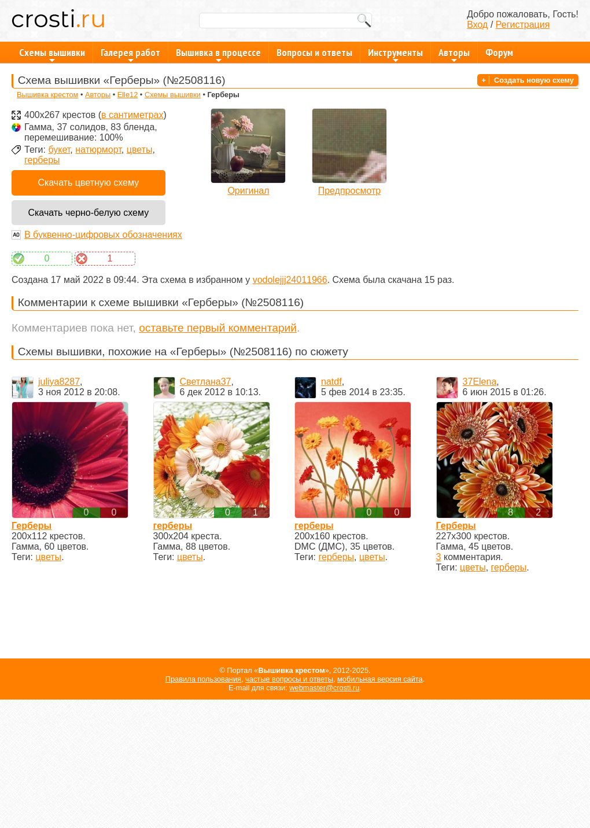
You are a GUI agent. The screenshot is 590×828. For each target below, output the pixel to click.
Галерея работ (130, 54)
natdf (331, 382)
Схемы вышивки (52, 54)
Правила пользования (203, 679)
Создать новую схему (534, 80)
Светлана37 (205, 382)
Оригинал (248, 191)
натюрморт (98, 149)
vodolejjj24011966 (290, 280)
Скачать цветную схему (88, 182)
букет (59, 149)
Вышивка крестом (47, 94)
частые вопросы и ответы (289, 679)
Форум (499, 52)
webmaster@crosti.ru (324, 687)
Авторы (454, 54)
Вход (477, 25)
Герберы (31, 526)
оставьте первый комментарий (218, 328)
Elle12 (127, 94)
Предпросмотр (349, 191)
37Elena (480, 382)
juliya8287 (59, 382)
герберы (42, 160)
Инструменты (395, 54)
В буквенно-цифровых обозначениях (103, 235)
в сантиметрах (132, 115)
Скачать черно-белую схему (88, 213)
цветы (140, 149)
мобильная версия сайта (380, 679)
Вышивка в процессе (218, 54)
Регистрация (523, 25)
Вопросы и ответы (314, 52)
